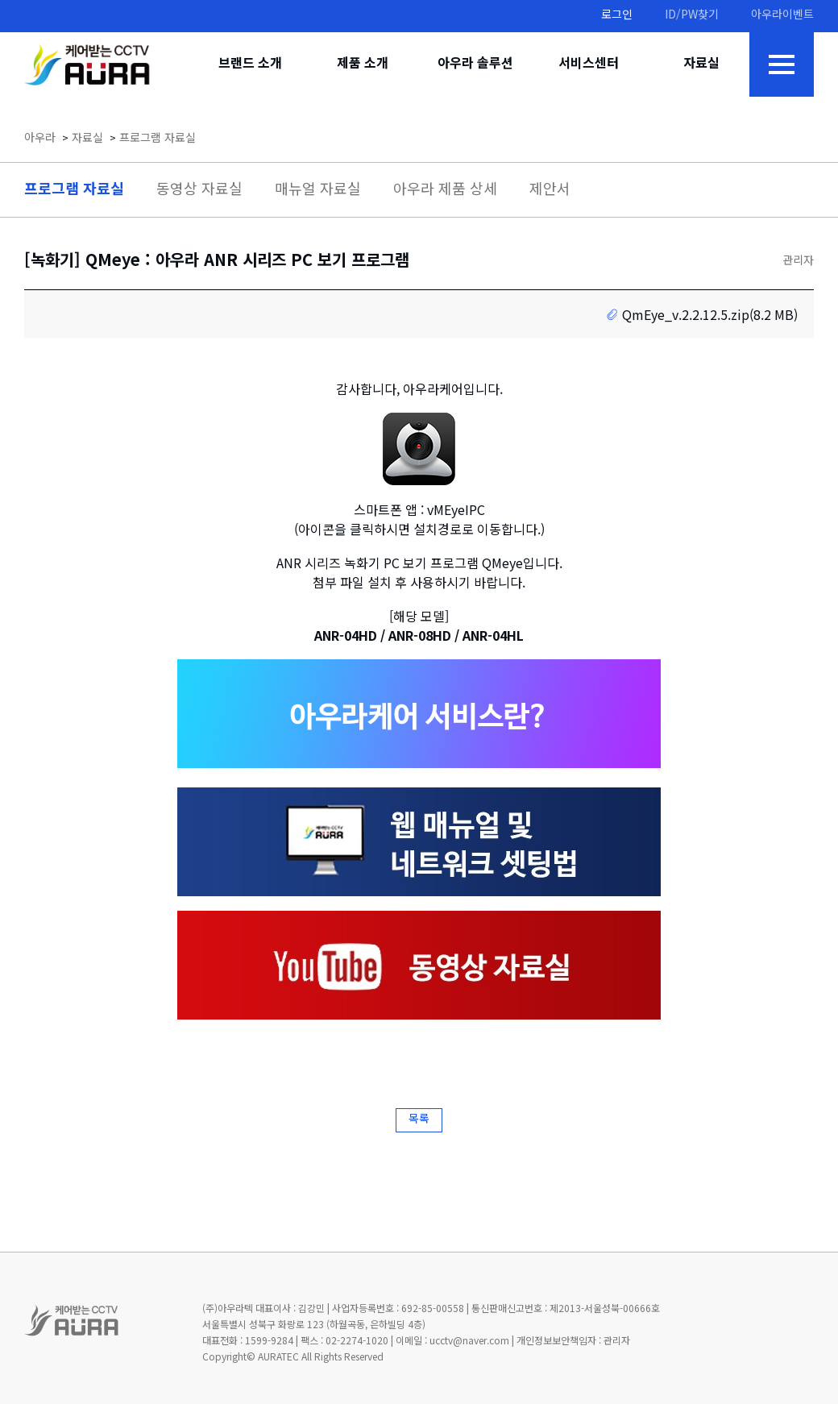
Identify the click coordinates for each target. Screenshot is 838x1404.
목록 (419, 1120)
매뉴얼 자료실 (318, 190)
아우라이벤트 (782, 16)
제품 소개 (362, 64)
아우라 (40, 139)
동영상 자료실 (199, 190)
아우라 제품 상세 (445, 190)
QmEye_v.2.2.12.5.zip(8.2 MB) (710, 316)
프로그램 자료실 (157, 139)
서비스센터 (588, 64)
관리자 (798, 261)
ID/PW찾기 (692, 16)
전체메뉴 (781, 64)
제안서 (549, 190)
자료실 (701, 64)
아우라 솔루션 (475, 64)
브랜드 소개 (250, 64)
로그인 (617, 16)
